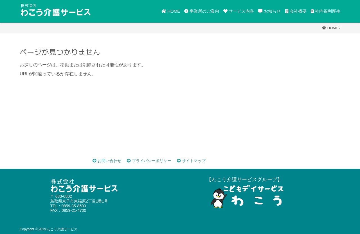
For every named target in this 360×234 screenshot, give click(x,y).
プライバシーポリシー (149, 160)
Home (332, 28)
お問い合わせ (107, 160)
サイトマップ (191, 160)
